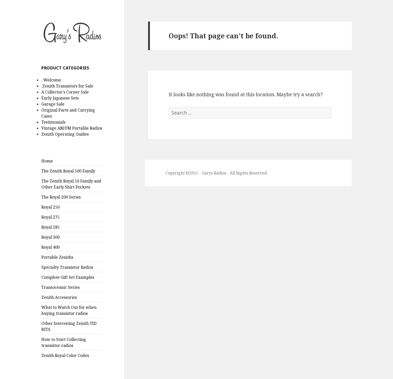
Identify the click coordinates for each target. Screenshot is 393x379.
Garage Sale (52, 104)
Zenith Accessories (59, 297)
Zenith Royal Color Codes (65, 355)
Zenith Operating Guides (65, 134)
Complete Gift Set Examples (67, 277)
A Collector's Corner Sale (65, 92)
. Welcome (51, 80)
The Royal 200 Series (61, 197)
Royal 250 (50, 207)
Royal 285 (50, 227)
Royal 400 (50, 247)
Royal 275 (50, 217)
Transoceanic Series (60, 287)
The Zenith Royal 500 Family (68, 171)
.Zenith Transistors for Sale (67, 86)
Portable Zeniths (57, 257)
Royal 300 (50, 237)
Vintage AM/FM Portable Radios (71, 128)
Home (47, 161)
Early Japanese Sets (60, 98)
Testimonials (53, 122)
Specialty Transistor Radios (67, 267)
